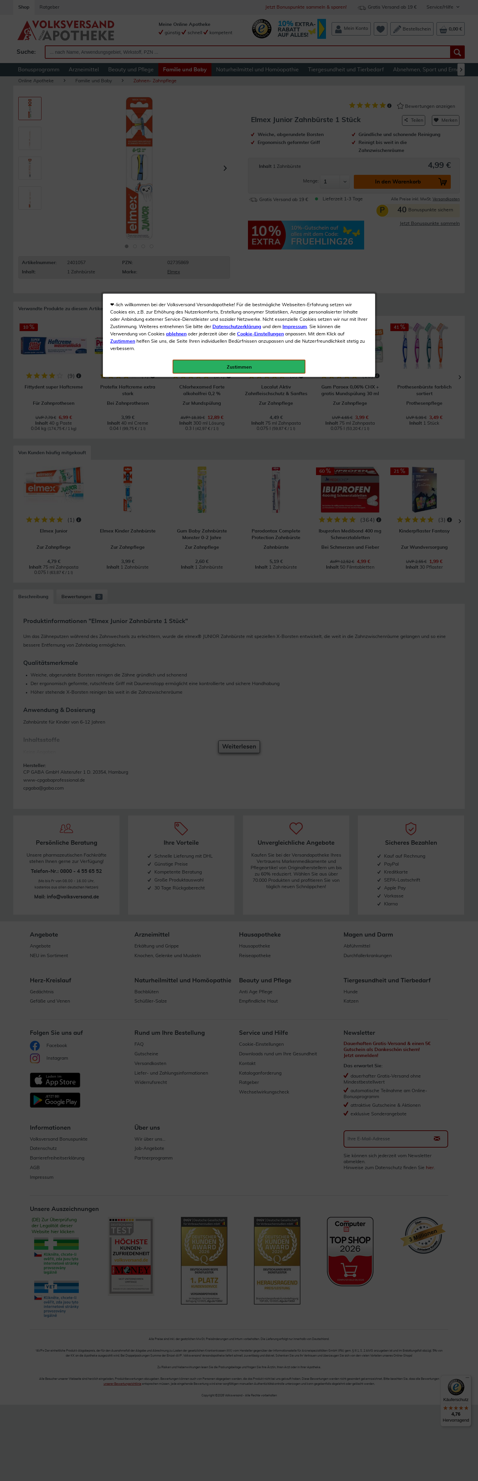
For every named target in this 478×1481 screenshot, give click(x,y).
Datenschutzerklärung (236, 149)
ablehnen (176, 156)
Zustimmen (122, 163)
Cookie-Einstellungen (260, 156)
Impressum (294, 149)
